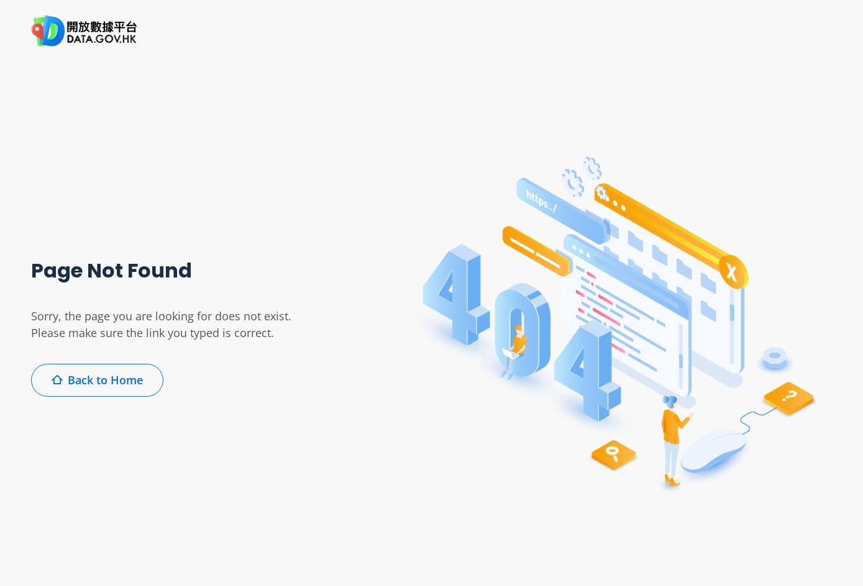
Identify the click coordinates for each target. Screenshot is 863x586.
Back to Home (97, 380)
